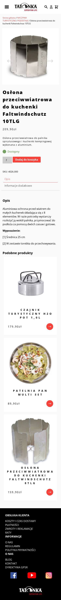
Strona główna (9, 17)
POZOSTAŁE (23, 20)
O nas (9, 542)
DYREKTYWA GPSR (16, 567)
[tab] (30, 179)
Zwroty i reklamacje (19, 529)
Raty (8, 532)
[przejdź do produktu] (49, 326)
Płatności (12, 525)
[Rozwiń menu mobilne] (7, 7)
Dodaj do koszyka (26, 159)
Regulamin (12, 546)
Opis (7, 179)
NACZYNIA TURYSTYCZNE (15, 19)
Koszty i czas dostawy (20, 521)
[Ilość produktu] (7, 160)
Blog (8, 559)
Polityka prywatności (20, 550)
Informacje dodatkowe (18, 185)
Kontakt (11, 563)
